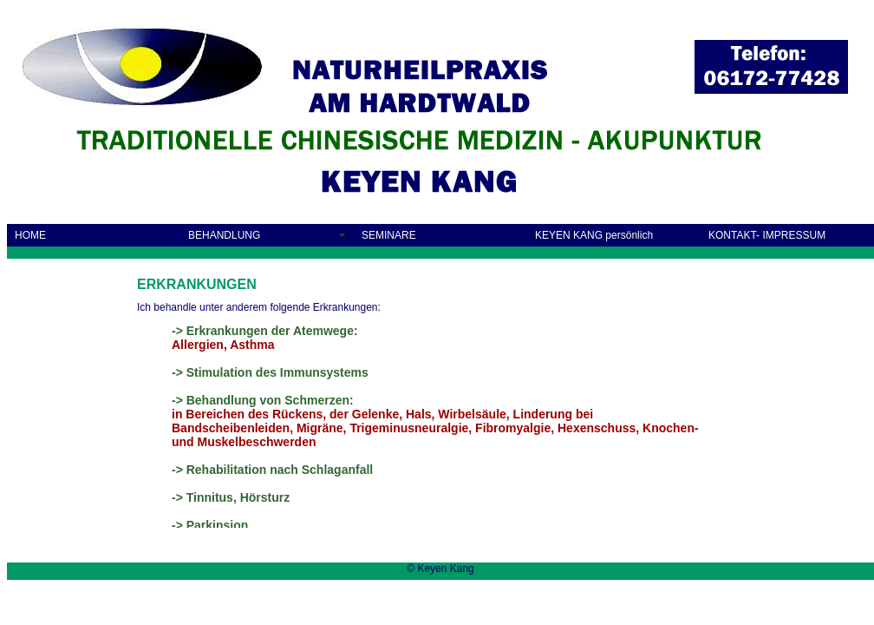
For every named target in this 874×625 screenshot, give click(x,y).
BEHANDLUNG (224, 235)
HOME (30, 235)
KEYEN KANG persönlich (594, 235)
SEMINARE (389, 235)
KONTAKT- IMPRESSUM (766, 235)
